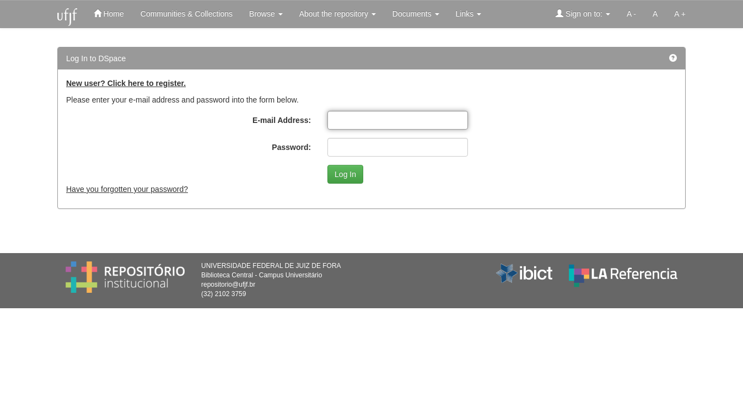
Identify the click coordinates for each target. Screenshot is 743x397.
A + (680, 13)
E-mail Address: (281, 120)
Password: (291, 147)
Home (109, 13)
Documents (415, 13)
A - (631, 13)
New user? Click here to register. (126, 83)
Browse (266, 13)
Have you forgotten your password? (127, 189)
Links (469, 13)
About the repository (337, 13)
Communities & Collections (187, 13)
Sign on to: (583, 13)
